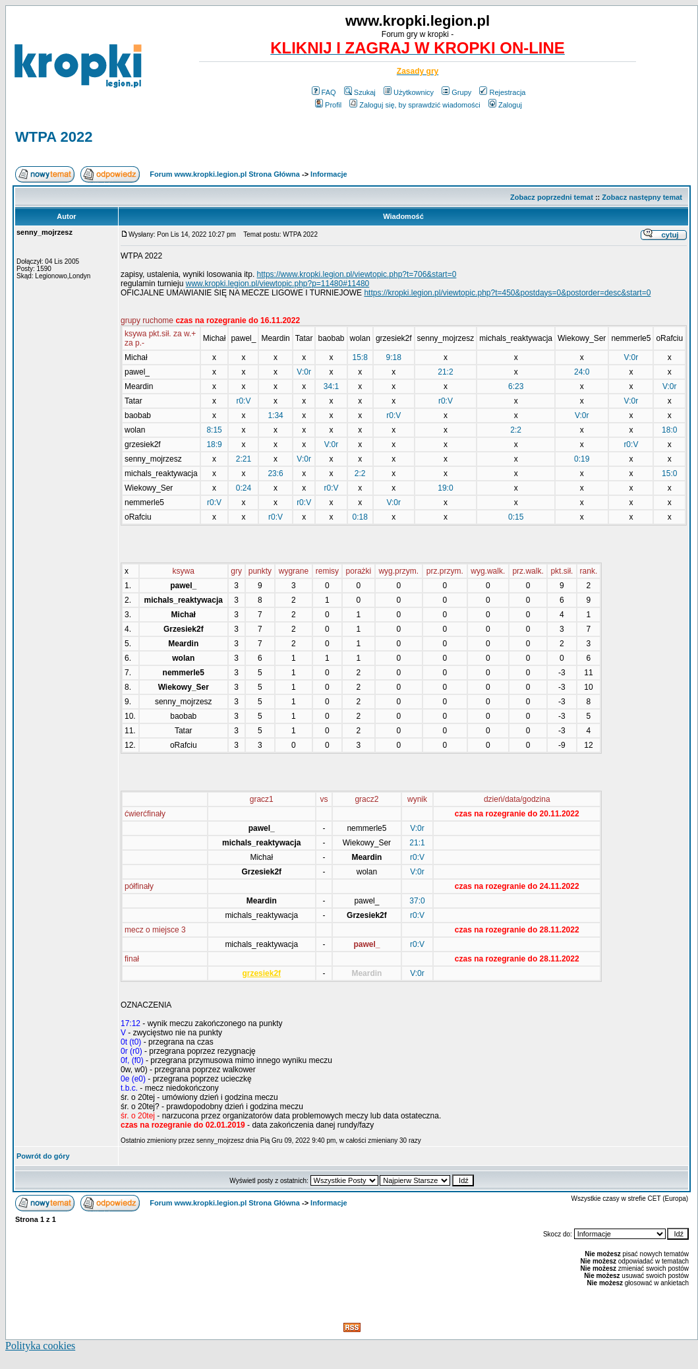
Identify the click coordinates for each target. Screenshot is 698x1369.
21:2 (445, 372)
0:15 (515, 517)
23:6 (275, 473)
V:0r (631, 357)
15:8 (360, 357)
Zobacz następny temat (642, 197)
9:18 (393, 357)
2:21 (243, 459)
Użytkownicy (409, 92)
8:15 (213, 430)
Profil (328, 105)
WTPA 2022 (53, 137)
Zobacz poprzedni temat (551, 197)
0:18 (360, 517)
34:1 (331, 386)
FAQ (324, 92)
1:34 (275, 415)
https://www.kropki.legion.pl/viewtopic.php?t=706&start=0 (357, 274)
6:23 (515, 386)
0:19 (581, 459)
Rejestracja (502, 92)
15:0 (669, 473)
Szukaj (360, 92)
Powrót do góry (43, 1156)
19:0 (445, 488)
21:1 (416, 842)
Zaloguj (505, 105)
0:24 (243, 488)
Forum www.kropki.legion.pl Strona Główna (225, 174)
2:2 (515, 430)
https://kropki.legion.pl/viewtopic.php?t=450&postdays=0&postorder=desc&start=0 (507, 292)
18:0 (669, 430)
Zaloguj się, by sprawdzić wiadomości (414, 105)
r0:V (243, 401)
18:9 (213, 444)
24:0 (581, 372)
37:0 (416, 900)
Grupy (456, 92)
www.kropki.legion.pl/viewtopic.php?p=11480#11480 (278, 283)
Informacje (328, 174)
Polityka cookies (40, 1345)
